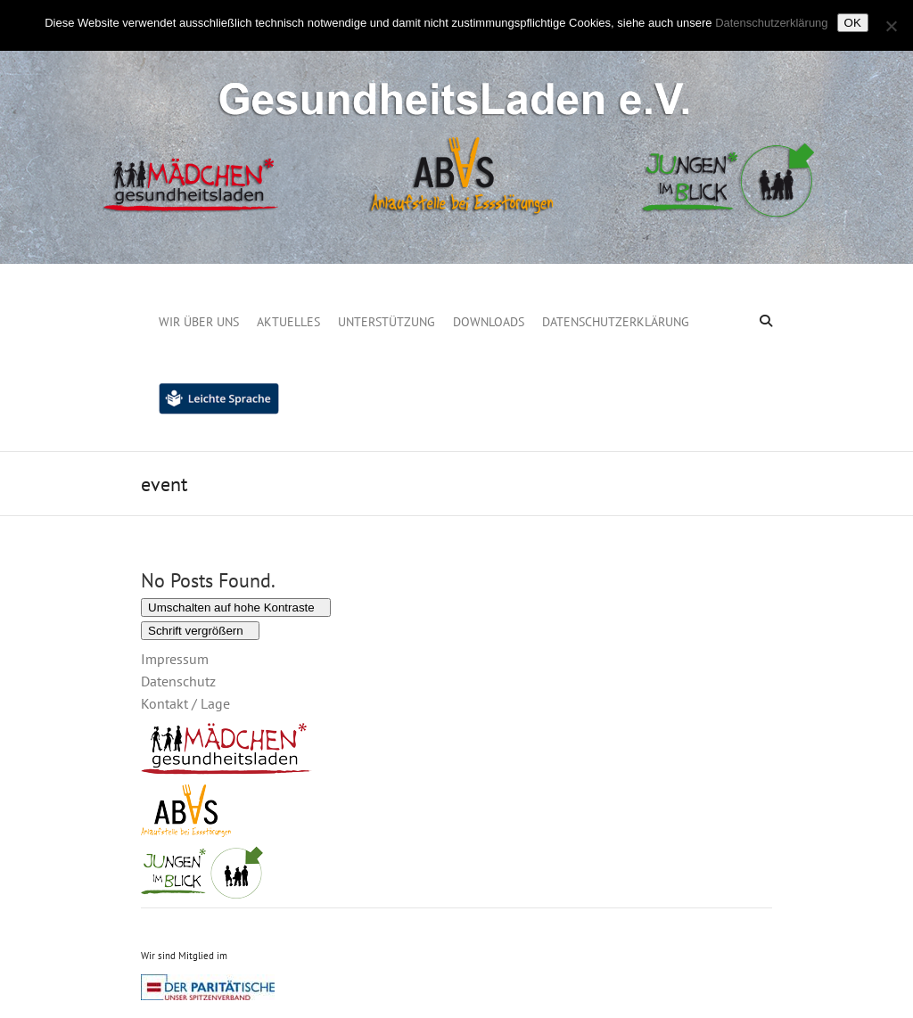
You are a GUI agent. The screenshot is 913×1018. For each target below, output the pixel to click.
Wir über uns (199, 322)
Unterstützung (386, 322)
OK (852, 22)
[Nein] (891, 26)
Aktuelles (288, 322)
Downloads (488, 322)
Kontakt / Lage (185, 703)
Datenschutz (178, 681)
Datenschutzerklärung (615, 322)
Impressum (175, 659)
